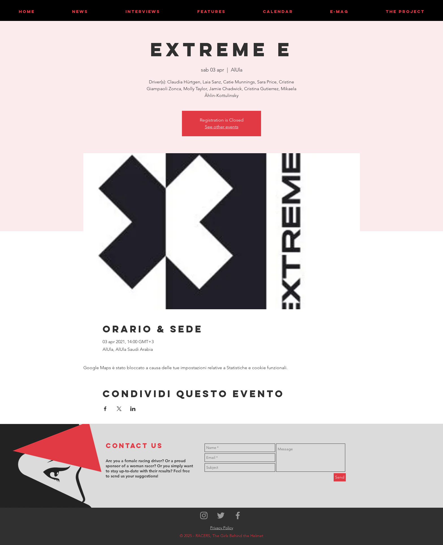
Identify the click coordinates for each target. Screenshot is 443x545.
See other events (221, 126)
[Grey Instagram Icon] (204, 515)
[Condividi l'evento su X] (119, 408)
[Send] (340, 477)
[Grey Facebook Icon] (238, 515)
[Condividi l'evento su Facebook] (105, 408)
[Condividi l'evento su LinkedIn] (133, 408)
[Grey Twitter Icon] (221, 515)
